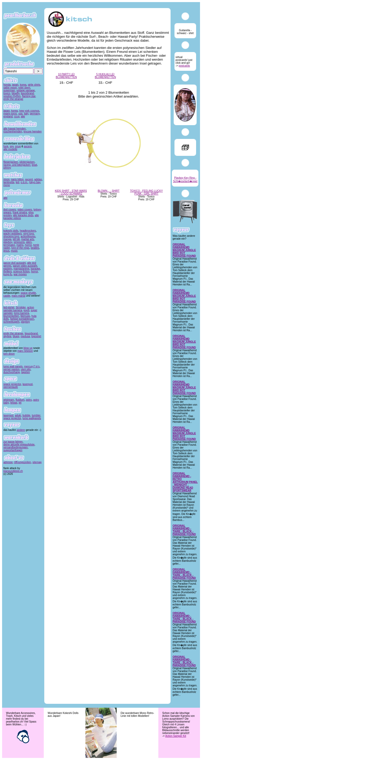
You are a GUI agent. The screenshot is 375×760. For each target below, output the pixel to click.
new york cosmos (29, 110)
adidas (38, 179)
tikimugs (25, 316)
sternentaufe (10, 387)
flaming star (28, 96)
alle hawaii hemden (14, 128)
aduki (18, 415)
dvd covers (9, 209)
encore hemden (32, 131)
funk (5, 146)
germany (35, 113)
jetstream (8, 399)
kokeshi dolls (10, 230)
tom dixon (9, 353)
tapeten (25, 372)
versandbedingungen (15, 447)
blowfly (16, 93)
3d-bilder (21, 307)
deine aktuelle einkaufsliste (19, 444)
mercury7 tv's (32, 366)
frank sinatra (20, 212)
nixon (6, 179)
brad (34, 164)
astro (29, 399)
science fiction (21, 271)
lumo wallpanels (31, 418)
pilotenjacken (27, 162)
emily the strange (13, 99)
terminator (9, 245)
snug (18, 146)
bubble (26, 415)
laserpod (27, 384)
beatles (35, 247)
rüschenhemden (12, 131)
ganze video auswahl (25, 265)
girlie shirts (34, 84)
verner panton (11, 369)
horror (28, 245)
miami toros (10, 113)
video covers (24, 209)
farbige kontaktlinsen (22, 318)
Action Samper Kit (175, 736)
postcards (184, 65)
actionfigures (28, 236)
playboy (7, 242)
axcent (28, 146)
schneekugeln (11, 321)
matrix (19, 245)
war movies (20, 274)
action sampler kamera (18, 309)
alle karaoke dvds (23, 215)
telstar (13, 402)
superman (9, 90)
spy (12, 146)
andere (21, 430)
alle (23, 116)
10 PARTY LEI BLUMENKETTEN (66, 76)
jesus (6, 250)
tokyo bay (34, 182)
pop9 (26, 310)
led (17, 182)
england (8, 116)
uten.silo (25, 369)
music (14, 250)
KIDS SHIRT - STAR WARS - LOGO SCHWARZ (71, 192)
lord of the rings (20, 247)
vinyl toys (28, 233)
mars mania (18, 295)
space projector (12, 384)
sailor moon (10, 87)
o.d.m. (24, 182)
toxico (6, 93)
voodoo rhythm (12, 96)
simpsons (19, 242)
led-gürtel (8, 307)
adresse (8, 462)
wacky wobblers (12, 233)
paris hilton (17, 179)
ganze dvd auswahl (14, 262)
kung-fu (7, 274)
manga (7, 239)
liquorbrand (27, 93)
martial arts (27, 239)
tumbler (36, 415)
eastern (7, 268)
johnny (7, 167)
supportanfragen (12, 450)
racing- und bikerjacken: (17, 164)
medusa (25, 336)
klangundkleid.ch (13, 471)
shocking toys (11, 236)
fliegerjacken (10, 162)
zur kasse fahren (13, 441)
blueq (16, 336)
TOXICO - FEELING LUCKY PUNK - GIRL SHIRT (146, 192)
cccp (17, 116)
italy (26, 113)
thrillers (7, 271)
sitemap (37, 462)
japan (15, 84)
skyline (7, 336)
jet (20, 402)
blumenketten (11, 316)
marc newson (25, 350)
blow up (27, 348)
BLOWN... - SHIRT (109, 190)
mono (6, 185)
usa (20, 113)
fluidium (20, 399)
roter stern (24, 87)
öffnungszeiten (22, 462)
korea (23, 84)
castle (6, 295)
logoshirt (36, 336)
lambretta (8, 182)
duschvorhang (11, 372)
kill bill (16, 239)
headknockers (28, 230)
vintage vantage (25, 90)
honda (7, 84)
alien (29, 242)
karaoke (35, 268)
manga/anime (21, 268)
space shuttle (28, 292)
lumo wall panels (13, 366)
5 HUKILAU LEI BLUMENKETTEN (105, 76)
